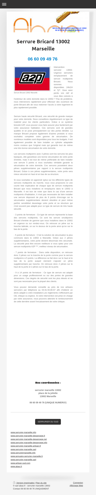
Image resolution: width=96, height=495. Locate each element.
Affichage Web (76, 485)
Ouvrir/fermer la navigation (48, 4)
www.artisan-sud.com (20, 463)
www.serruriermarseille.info (23, 453)
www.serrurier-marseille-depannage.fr (28, 436)
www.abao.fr (16, 466)
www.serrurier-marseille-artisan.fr (26, 446)
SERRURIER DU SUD (48, 422)
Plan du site (41, 483)
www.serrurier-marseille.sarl (23, 449)
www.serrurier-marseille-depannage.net (29, 439)
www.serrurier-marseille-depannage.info (29, 442)
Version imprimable (24, 483)
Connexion (78, 482)
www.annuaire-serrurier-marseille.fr (27, 456)
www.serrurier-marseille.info (23, 432)
